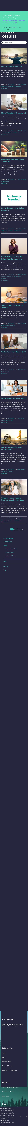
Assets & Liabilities (10, 548)
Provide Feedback (8, 1092)
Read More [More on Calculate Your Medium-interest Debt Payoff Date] (4, 522)
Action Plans (7, 541)
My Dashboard (8, 538)
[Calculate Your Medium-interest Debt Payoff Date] (14, 487)
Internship (5, 1096)
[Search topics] (14, 42)
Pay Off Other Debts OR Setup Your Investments (11, 258)
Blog (4, 561)
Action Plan (11, 84)
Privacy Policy (6, 1061)
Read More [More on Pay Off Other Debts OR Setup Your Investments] (4, 280)
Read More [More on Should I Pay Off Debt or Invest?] (4, 327)
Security (11, 420)
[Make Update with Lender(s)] (14, 102)
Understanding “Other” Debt (13, 352)
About (4, 1053)
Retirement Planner (10, 556)
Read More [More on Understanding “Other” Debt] (4, 373)
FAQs (4, 1057)
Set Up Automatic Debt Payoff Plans (11, 448)
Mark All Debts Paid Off (11, 66)
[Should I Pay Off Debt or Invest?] (14, 295)
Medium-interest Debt (7, 471)
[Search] (3, 42)
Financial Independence (14, 86)
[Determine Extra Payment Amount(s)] (14, 149)
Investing (3, 278)
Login (5, 570)
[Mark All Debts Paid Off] (14, 56)
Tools (5, 545)
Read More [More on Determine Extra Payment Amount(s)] (4, 183)
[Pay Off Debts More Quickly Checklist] (14, 198)
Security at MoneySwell (9, 1070)
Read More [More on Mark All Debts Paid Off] (4, 88)
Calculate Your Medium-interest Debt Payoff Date (12, 499)
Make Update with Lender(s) (13, 113)
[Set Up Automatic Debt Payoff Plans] (14, 437)
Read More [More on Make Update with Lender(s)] (4, 134)
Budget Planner (9, 552)
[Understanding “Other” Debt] (14, 341)
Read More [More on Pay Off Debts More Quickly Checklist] (4, 232)
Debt (19, 84)
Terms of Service (7, 1066)
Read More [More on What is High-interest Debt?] (4, 422)
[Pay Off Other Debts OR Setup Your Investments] (14, 246)
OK (20, 1116)
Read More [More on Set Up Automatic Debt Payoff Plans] (4, 473)
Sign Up (5, 567)
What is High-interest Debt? (13, 398)
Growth (23, 469)
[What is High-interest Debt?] (14, 388)
